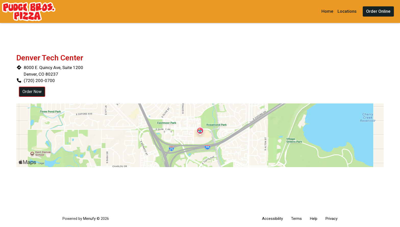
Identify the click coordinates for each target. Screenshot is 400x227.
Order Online (378, 11)
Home (327, 11)
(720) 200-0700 (39, 80)
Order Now (32, 91)
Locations (347, 11)
